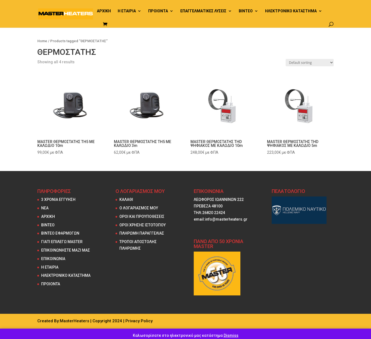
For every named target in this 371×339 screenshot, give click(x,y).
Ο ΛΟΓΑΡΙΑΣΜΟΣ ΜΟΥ (138, 208)
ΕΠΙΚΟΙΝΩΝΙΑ (53, 259)
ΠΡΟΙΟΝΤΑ (158, 11)
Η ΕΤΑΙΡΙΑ (127, 11)
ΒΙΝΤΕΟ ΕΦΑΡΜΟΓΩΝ (60, 233)
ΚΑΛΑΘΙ (126, 199)
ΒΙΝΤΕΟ (246, 11)
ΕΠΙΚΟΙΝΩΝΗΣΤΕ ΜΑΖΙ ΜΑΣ (65, 250)
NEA (45, 208)
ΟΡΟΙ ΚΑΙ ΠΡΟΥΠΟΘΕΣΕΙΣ (141, 216)
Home (42, 41)
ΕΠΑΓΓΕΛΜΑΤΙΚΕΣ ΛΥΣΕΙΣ (203, 11)
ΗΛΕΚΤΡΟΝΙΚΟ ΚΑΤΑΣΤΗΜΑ (291, 11)
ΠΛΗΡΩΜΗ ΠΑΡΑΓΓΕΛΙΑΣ (141, 233)
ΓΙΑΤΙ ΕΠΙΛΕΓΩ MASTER (62, 242)
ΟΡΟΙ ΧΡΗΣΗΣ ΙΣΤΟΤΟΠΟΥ (142, 225)
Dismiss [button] (231, 335)
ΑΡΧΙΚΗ (104, 11)
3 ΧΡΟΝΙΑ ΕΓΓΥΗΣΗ (58, 199)
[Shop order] (310, 62)
